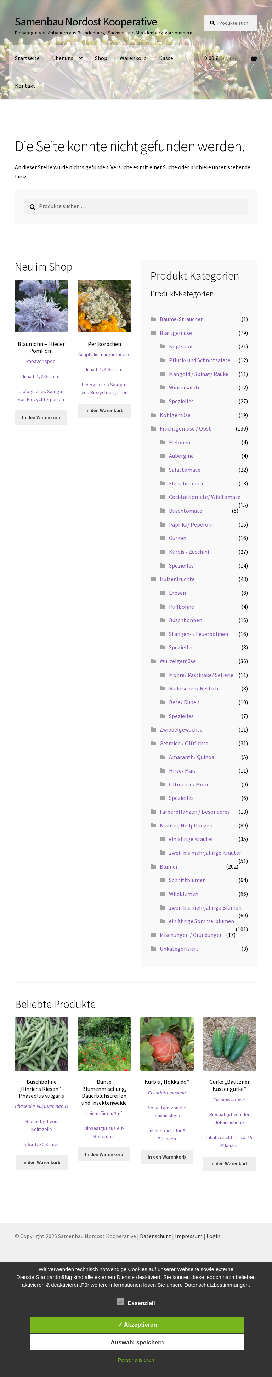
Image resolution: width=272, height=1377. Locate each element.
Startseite (27, 58)
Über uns (62, 58)
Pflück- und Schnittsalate (200, 360)
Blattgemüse (176, 332)
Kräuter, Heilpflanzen (186, 825)
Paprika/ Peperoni (191, 524)
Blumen (169, 866)
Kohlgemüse (175, 415)
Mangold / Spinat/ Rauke (198, 373)
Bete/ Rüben (184, 702)
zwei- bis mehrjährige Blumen (205, 907)
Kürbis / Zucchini (189, 551)
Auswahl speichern (137, 1342)
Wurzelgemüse (178, 661)
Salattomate (184, 469)
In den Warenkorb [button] (41, 417)
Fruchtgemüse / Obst (185, 428)
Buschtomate (185, 510)
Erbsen (177, 592)
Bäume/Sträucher (181, 319)
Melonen (179, 442)
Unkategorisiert (179, 948)
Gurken (177, 537)
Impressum (189, 1236)
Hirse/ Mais (182, 770)
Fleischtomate (187, 483)
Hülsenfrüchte (177, 578)
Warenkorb (133, 58)
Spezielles (181, 401)
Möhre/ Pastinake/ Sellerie (201, 674)
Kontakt (25, 85)
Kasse (166, 58)
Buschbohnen (185, 620)
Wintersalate (185, 387)
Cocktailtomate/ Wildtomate (204, 496)
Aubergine (181, 455)
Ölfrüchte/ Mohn (189, 784)
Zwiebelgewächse (181, 729)
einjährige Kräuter (191, 838)
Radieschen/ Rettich (193, 688)
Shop (101, 58)
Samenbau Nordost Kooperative (86, 22)
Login (213, 1236)
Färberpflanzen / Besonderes (195, 811)
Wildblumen (183, 893)
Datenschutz (155, 1236)
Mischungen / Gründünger (191, 934)
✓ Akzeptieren (137, 1324)
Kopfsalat (181, 346)
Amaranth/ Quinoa (191, 757)
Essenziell (136, 1302)
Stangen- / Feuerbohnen (198, 633)
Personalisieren (136, 1360)
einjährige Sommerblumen (201, 920)
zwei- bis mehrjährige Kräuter (205, 852)
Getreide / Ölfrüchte (184, 743)
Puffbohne (181, 606)
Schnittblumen (187, 879)
